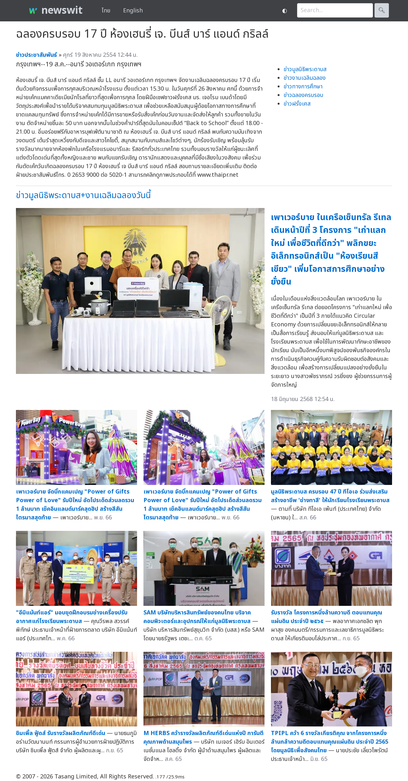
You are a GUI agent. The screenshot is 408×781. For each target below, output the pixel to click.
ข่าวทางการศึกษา (303, 86)
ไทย (106, 10)
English (133, 10)
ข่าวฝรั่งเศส (297, 104)
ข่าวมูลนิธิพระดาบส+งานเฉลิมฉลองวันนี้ (83, 195)
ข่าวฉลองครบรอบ (303, 95)
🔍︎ (381, 10)
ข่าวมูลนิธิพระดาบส (305, 69)
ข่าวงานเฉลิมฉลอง (305, 78)
